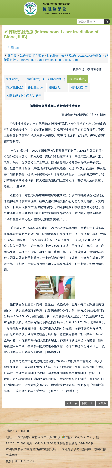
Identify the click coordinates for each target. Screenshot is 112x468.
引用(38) (13, 47)
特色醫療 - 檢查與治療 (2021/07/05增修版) (75, 55)
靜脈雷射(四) (77, 79)
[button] (107, 21)
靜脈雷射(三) (56, 79)
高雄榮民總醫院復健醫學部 (56, 9)
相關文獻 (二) (79, 87)
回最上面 (87, 403)
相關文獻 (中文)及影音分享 (24, 95)
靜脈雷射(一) (14, 79)
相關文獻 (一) (57, 87)
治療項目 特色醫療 (32, 55)
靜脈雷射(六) (36, 87)
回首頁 (12, 55)
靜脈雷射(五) (14, 87)
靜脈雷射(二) (35, 79)
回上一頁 (71, 403)
